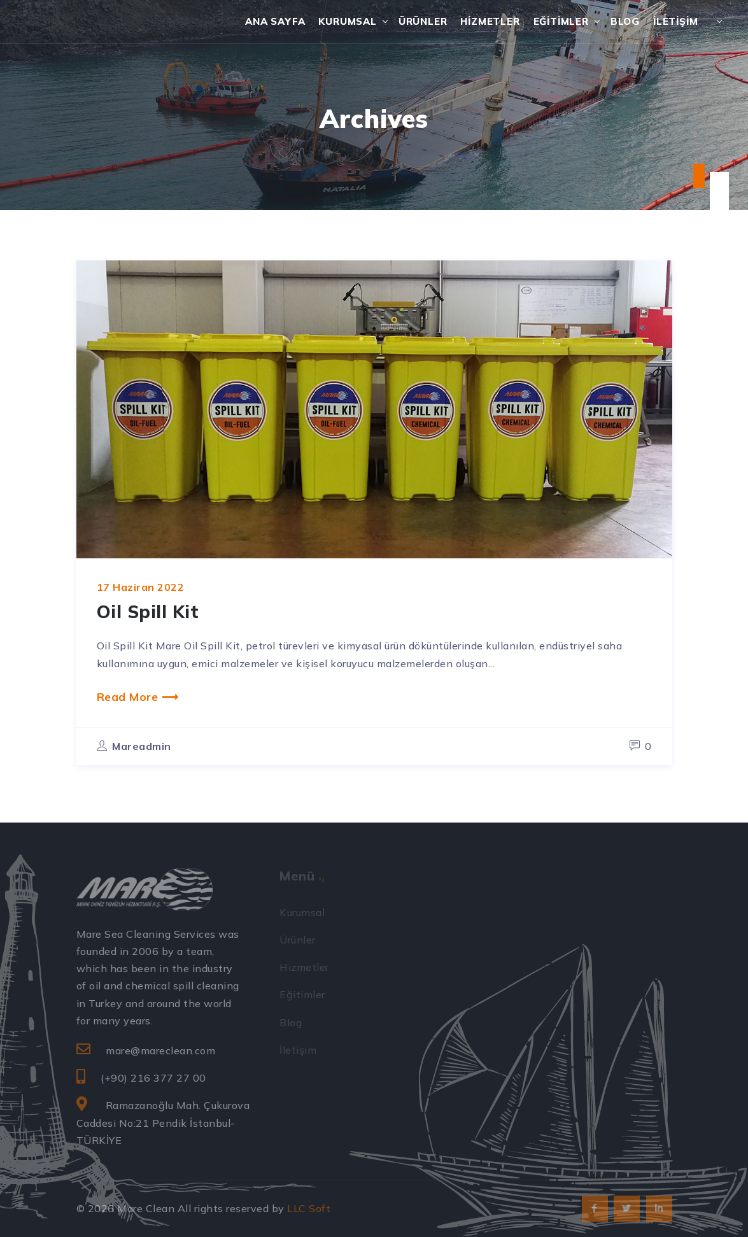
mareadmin (141, 746)
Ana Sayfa (275, 21)
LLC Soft (308, 1208)
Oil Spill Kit (148, 611)
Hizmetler (489, 21)
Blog (625, 21)
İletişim (675, 21)
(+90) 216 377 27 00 (153, 1077)
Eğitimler (561, 21)
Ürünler (423, 21)
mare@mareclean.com (160, 1050)
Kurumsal (347, 21)
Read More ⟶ (138, 696)
